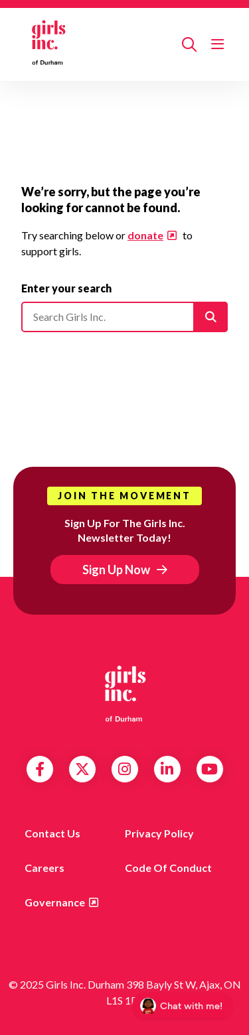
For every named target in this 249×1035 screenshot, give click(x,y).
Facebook (39, 769)
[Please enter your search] (124, 317)
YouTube (209, 769)
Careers (44, 867)
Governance (55, 902)
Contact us (52, 833)
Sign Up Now (116, 569)
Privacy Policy (159, 833)
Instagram (124, 769)
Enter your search (66, 288)
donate (145, 235)
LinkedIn (167, 769)
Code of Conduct (168, 867)
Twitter (82, 769)
